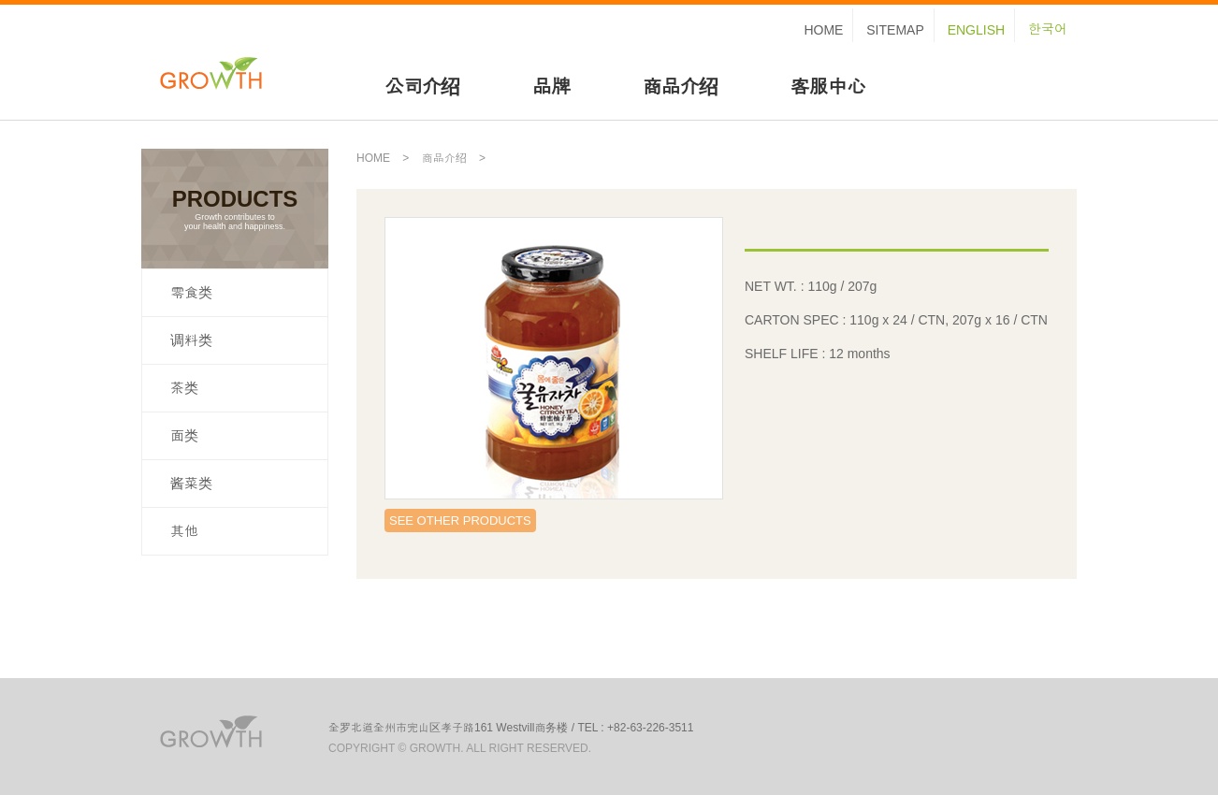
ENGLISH (976, 29)
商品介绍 (680, 86)
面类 (184, 435)
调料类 (191, 340)
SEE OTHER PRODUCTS (460, 520)
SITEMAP (894, 29)
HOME (823, 29)
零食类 (191, 292)
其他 (184, 531)
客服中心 (827, 86)
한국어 (1047, 29)
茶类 (184, 388)
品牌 (551, 86)
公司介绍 (421, 86)
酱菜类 (191, 483)
